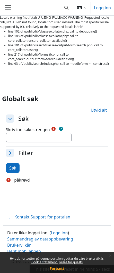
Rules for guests (71, 262)
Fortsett (57, 268)
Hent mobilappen (24, 251)
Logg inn (102, 7)
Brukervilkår (19, 245)
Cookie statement (44, 262)
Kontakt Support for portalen (38, 217)
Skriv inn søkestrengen (28, 129)
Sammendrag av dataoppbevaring (40, 239)
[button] (66, 7)
